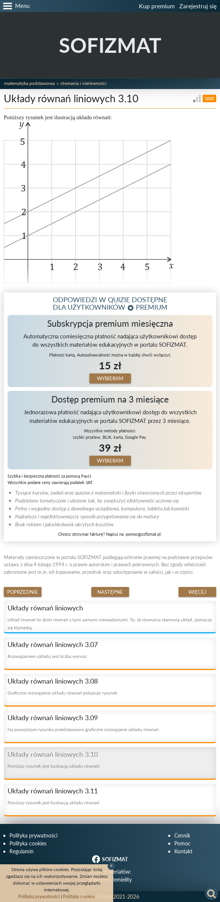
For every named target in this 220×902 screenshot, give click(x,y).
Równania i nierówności (83, 83)
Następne (110, 592)
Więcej (197, 592)
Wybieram (110, 378)
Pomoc (182, 843)
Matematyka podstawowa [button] (29, 83)
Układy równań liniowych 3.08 (53, 681)
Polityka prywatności (33, 835)
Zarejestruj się (198, 5)
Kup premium (157, 5)
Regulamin (21, 851)
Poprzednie (22, 592)
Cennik (182, 835)
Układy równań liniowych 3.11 (53, 791)
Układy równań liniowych (45, 608)
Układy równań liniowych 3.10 (53, 754)
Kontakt (183, 851)
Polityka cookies (27, 843)
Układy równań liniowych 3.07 (53, 644)
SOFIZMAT (110, 45)
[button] (14, 6)
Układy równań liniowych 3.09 (53, 717)
